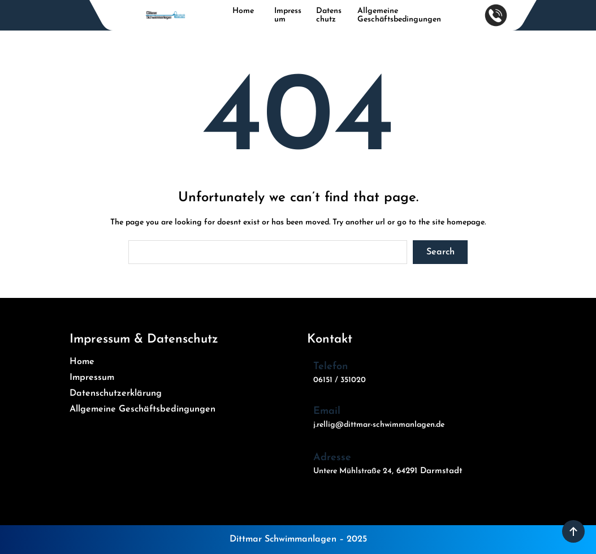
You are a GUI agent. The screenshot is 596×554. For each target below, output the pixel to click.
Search (440, 252)
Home (243, 11)
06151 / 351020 (339, 380)
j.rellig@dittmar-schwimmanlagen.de (378, 425)
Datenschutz (329, 15)
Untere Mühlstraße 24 (352, 471)
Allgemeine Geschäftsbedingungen (399, 15)
